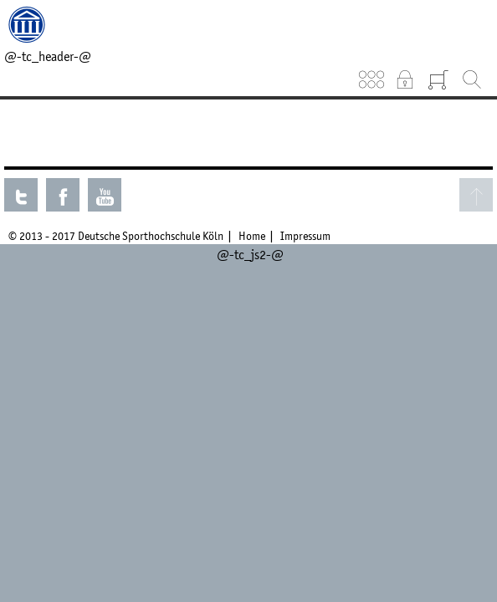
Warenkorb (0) (438, 79)
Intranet (405, 79)
